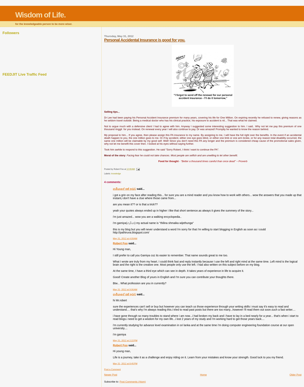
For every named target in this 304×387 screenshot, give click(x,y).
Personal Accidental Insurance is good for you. (144, 40)
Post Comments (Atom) (133, 381)
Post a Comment (112, 369)
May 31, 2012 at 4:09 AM (125, 238)
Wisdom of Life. (40, 15)
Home (203, 374)
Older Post (295, 374)
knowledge (116, 174)
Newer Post (110, 374)
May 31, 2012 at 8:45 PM (125, 363)
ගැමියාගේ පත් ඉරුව (124, 188)
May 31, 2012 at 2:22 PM (125, 340)
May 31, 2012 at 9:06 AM (125, 289)
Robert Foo (120, 243)
